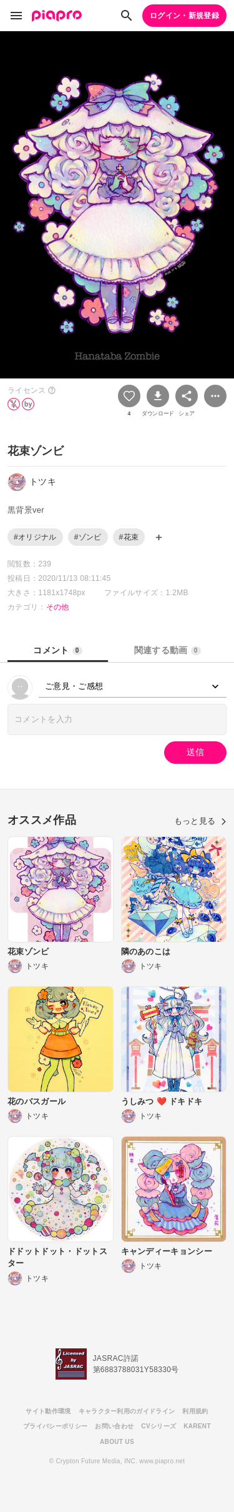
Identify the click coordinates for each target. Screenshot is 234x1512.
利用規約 (195, 1411)
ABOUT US (117, 1441)
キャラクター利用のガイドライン (127, 1411)
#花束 (129, 537)
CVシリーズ (158, 1426)
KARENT (197, 1426)
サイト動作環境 (48, 1411)
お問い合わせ (114, 1426)
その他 (57, 607)
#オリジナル (35, 537)
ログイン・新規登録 (184, 15)
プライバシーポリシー (55, 1426)
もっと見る (200, 821)
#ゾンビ (88, 537)
